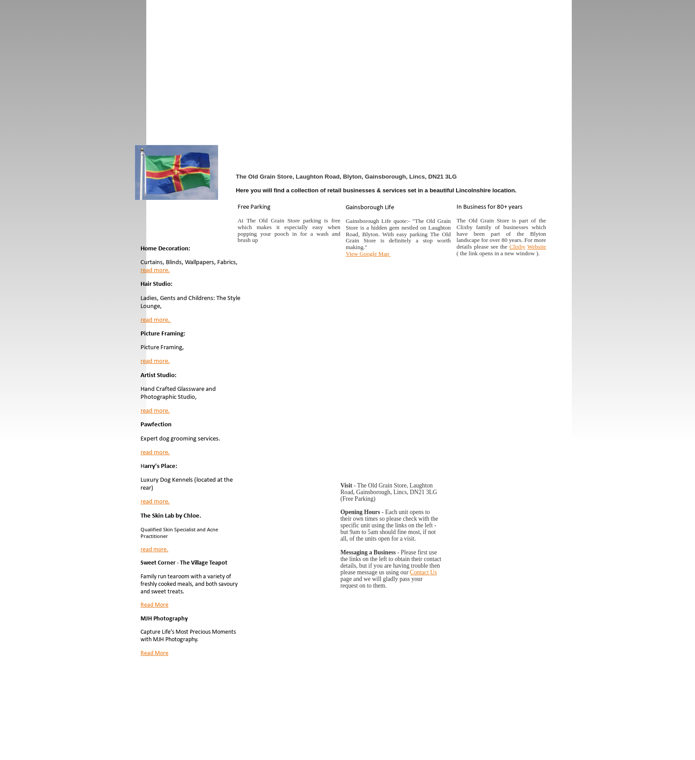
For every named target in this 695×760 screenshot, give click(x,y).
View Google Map (368, 253)
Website (536, 246)
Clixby (517, 246)
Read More (154, 605)
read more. (155, 270)
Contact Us (423, 572)
